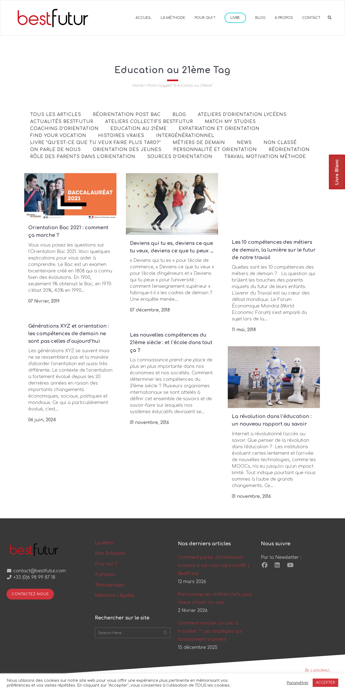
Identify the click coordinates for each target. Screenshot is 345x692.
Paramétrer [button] (298, 683)
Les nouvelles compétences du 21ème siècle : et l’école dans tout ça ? (171, 342)
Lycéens (104, 542)
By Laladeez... (318, 670)
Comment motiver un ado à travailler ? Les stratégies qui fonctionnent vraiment (210, 631)
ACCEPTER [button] (325, 682)
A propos (105, 574)
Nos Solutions (110, 553)
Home (138, 85)
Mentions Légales (114, 595)
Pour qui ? (106, 563)
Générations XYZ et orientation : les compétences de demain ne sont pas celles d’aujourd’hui (68, 333)
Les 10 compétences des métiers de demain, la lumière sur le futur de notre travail (274, 249)
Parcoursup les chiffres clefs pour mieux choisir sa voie (215, 598)
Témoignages (110, 585)
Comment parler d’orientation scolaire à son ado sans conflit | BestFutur (214, 565)
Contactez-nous (30, 594)
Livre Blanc (336, 172)
